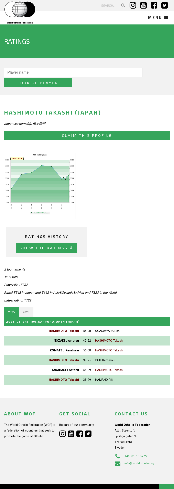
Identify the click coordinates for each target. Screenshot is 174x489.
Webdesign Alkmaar (29, 481)
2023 (26, 302)
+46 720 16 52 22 (131, 446)
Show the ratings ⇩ (47, 237)
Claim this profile (87, 125)
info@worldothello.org (134, 453)
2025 (11, 302)
